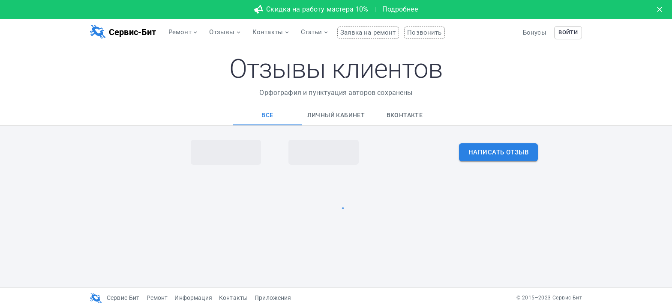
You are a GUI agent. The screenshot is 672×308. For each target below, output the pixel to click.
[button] (568, 32)
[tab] (267, 115)
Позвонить (424, 32)
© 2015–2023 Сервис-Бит (549, 298)
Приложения (273, 297)
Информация (193, 297)
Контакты (233, 297)
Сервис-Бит (123, 297)
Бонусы (534, 32)
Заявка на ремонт (368, 32)
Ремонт (157, 297)
